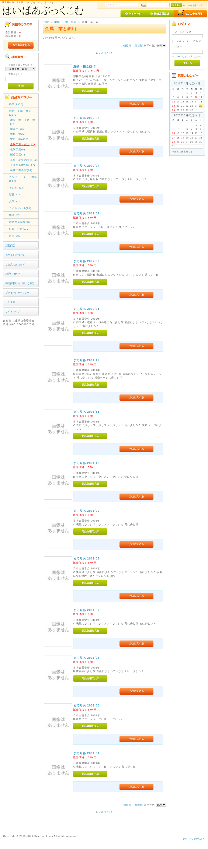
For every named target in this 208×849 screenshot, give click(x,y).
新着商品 (10, 245)
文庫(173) (15, 201)
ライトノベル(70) (20, 208)
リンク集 (10, 302)
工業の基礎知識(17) (22, 165)
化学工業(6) (17, 149)
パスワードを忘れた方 (192, 5)
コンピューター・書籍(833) (23, 179)
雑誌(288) (15, 235)
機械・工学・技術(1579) (20, 113)
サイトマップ (12, 311)
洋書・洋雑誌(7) (19, 228)
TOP (46, 22)
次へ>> (108, 52)
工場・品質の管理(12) (24, 159)
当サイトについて (15, 254)
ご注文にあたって (15, 264)
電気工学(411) (19, 139)
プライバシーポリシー (17, 292)
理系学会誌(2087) (20, 222)
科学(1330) (16, 104)
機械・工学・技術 (65, 22)
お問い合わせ (12, 273)
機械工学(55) (18, 134)
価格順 (127, 45)
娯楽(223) (15, 215)
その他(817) (16, 187)
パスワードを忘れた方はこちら (186, 56)
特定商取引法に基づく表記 (19, 283)
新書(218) (15, 194)
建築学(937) (17, 128)
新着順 (139, 45)
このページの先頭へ (192, 838)
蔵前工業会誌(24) (21, 170)
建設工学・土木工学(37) (22, 122)
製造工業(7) (17, 154)
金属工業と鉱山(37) (22, 144)
